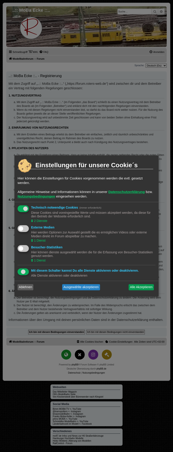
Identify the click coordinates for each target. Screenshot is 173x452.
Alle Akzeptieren (141, 287)
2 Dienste (40, 221)
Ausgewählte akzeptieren (81, 287)
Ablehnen (25, 287)
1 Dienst (39, 240)
